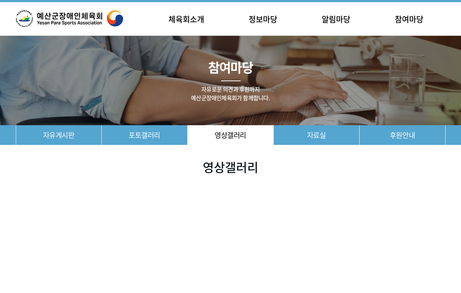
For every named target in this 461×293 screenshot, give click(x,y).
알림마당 (336, 19)
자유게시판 (59, 135)
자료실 (316, 135)
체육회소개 (186, 19)
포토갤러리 (144, 135)
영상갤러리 (230, 135)
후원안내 (402, 135)
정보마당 (263, 19)
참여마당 (409, 19)
